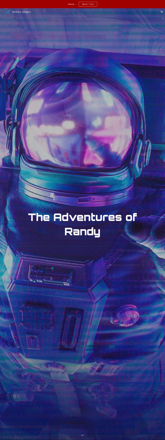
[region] (82, 4)
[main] (82, 224)
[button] (162, 12)
